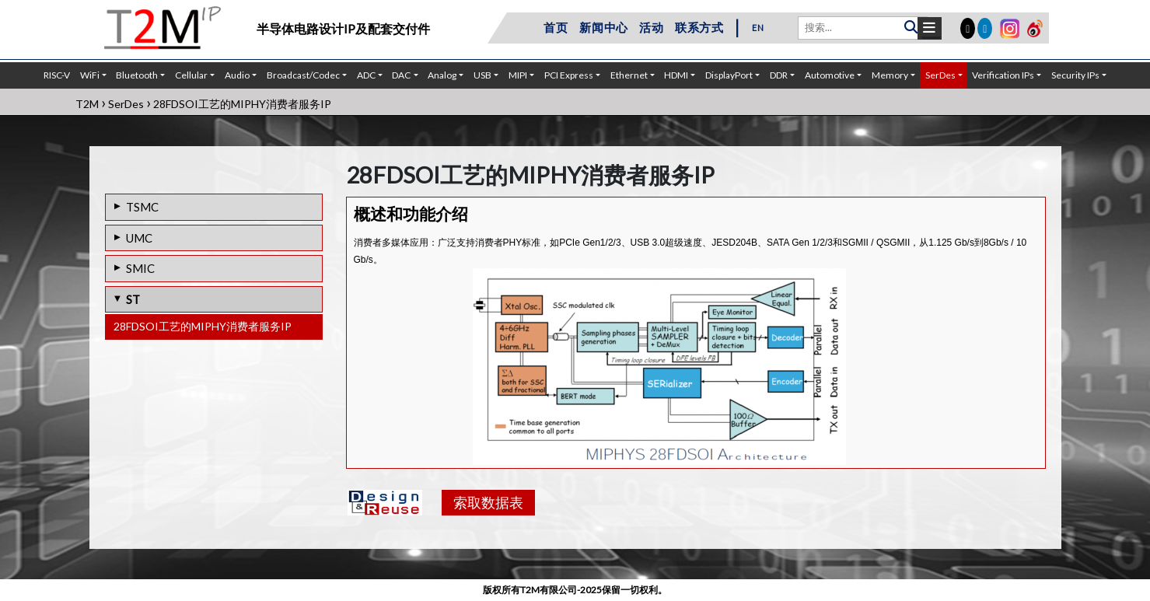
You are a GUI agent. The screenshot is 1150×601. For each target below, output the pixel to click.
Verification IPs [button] (1003, 75)
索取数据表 (488, 502)
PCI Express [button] (568, 75)
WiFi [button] (90, 75)
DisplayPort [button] (729, 75)
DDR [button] (779, 75)
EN (758, 28)
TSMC (142, 207)
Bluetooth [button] (137, 75)
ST (133, 299)
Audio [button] (237, 75)
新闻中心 (603, 27)
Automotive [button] (830, 75)
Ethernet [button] (629, 75)
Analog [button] (442, 75)
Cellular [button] (191, 75)
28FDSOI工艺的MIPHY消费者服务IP (203, 326)
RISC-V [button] (57, 75)
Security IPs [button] (1075, 75)
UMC (139, 238)
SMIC (140, 268)
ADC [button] (366, 75)
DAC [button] (401, 75)
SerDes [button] (940, 75)
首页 (556, 27)
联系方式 (699, 27)
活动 (651, 27)
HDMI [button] (676, 75)
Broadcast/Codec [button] (303, 75)
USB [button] (482, 75)
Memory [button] (890, 75)
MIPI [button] (518, 75)
